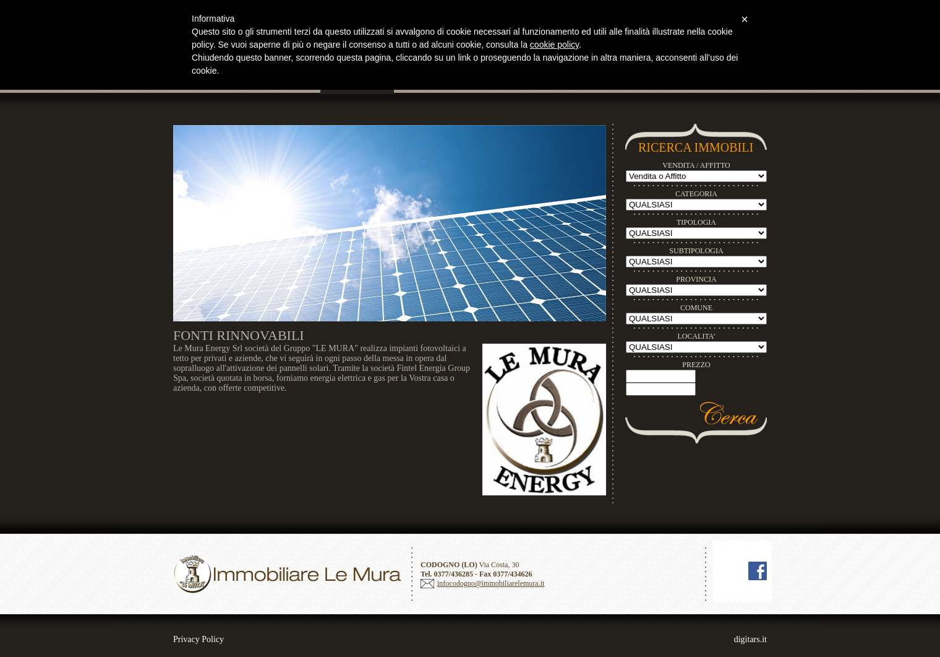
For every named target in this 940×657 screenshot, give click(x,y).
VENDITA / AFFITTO (696, 165)
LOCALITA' (696, 336)
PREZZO (696, 364)
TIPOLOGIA (696, 222)
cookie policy (554, 45)
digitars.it (750, 639)
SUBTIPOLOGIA (696, 250)
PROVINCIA (696, 279)
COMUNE (696, 307)
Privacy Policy (198, 639)
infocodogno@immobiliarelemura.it (490, 583)
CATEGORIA (696, 193)
